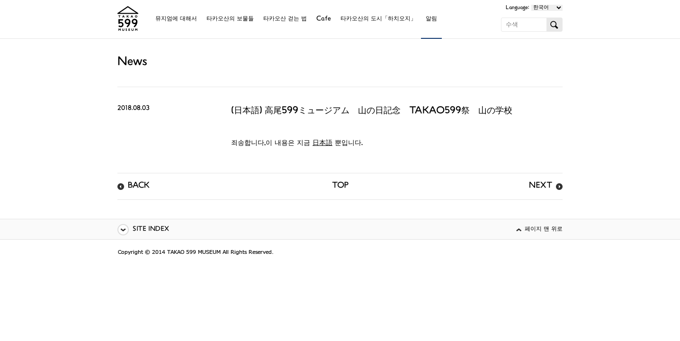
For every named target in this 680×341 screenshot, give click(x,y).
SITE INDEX (151, 229)
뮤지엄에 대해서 (176, 19)
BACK (139, 186)
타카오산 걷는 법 (285, 19)
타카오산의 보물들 (230, 19)
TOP (340, 186)
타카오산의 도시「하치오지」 (378, 19)
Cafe (323, 19)
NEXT (540, 186)
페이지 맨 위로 (544, 229)
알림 (431, 19)
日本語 (322, 143)
